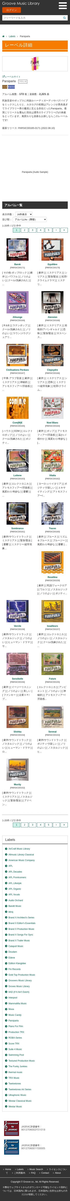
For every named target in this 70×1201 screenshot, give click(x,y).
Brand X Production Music (21, 929)
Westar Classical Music (20, 1101)
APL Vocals (14, 894)
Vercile (17, 626)
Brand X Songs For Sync (20, 934)
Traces (52, 528)
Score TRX (13, 1043)
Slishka (17, 731)
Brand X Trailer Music (19, 940)
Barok (17, 264)
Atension (52, 317)
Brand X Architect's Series (21, 917)
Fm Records (14, 969)
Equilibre (52, 264)
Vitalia (52, 475)
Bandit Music (14, 906)
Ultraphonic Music (17, 1095)
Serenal (53, 731)
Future (52, 678)
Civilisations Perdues (17, 370)
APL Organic (14, 889)
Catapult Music (15, 946)
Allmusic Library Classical (21, 854)
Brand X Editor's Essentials (21, 923)
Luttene (17, 475)
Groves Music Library (18, 986)
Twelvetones (14, 1083)
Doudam (12, 952)
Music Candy (14, 1015)
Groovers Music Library (20, 980)
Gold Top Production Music (21, 975)
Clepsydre (52, 370)
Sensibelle (17, 678)
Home (8, 1169)
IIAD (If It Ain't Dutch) (18, 992)
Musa (11, 1009)
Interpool (12, 997)
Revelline (52, 577)
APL (10, 866)
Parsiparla (13, 1020)
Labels (12, 36)
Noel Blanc (52, 422)
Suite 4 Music (15, 1049)
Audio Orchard (15, 900)
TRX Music (13, 1078)
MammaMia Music (17, 1003)
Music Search (36, 1169)
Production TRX (16, 1032)
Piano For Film (15, 1026)
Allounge (17, 317)
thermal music (15, 1072)
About (58, 1173)
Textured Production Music (21, 1060)
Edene (11, 957)
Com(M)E (17, 422)
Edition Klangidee (17, 963)
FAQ (33, 1173)
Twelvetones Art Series (19, 1089)
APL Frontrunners (17, 877)
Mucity (17, 784)
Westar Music (15, 1106)
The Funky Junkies (17, 1066)
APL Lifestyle (14, 883)
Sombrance (17, 528)
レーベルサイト (13, 76)
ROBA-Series (15, 1037)
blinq (10, 912)
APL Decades (15, 871)
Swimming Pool (16, 1055)
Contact (45, 1173)
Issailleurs (52, 626)
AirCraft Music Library (19, 848)
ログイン (11, 9)
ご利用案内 (19, 1173)
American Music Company (21, 860)
